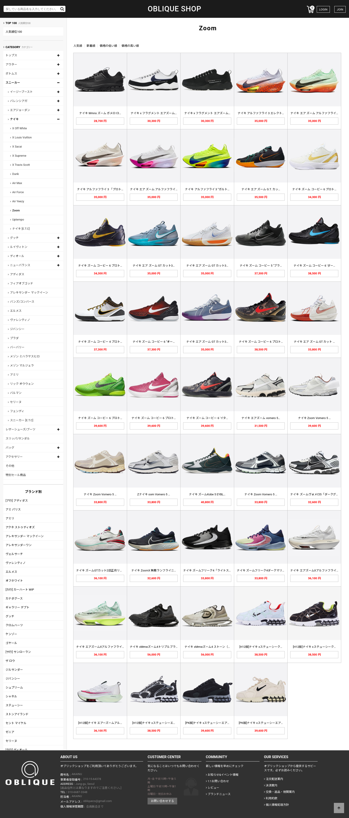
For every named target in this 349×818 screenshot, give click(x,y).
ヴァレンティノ (20, 320)
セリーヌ (16, 402)
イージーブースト (21, 91)
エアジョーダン (20, 110)
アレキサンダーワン (19, 545)
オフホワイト (14, 580)
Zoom (16, 210)
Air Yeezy (18, 201)
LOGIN (323, 9)
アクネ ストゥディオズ (20, 527)
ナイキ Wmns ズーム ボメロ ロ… (100, 113)
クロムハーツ (14, 625)
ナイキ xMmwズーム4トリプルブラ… (153, 646)
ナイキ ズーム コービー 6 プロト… (314, 189)
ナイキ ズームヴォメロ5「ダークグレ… (315, 494)
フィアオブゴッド (21, 283)
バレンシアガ (18, 101)
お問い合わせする (162, 801)
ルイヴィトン (18, 247)
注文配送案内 (273, 779)
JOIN (340, 9)
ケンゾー (11, 634)
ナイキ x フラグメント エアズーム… (154, 113)
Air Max (17, 183)
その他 (10, 466)
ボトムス (11, 73)
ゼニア (10, 732)
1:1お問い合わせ (217, 781)
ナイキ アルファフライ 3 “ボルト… (207, 189)
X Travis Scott (21, 164)
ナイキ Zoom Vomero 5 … (314, 418)
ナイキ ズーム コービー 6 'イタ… (207, 418)
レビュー (212, 787)
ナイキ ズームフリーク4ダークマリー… (262, 570)
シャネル (11, 696)
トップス (11, 55)
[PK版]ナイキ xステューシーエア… (207, 723)
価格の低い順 (108, 45)
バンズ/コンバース (22, 301)
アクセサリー (14, 456)
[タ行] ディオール (17, 749)
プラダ (14, 338)
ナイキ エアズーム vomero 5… (260, 418)
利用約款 (270, 798)
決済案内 (270, 785)
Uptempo (18, 219)
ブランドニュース (218, 794)
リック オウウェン (22, 383)
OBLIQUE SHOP (174, 9)
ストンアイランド (17, 714)
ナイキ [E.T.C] (21, 228)
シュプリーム (14, 687)
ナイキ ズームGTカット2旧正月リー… (100, 570)
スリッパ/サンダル (18, 438)
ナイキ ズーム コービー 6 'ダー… (314, 265)
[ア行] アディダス (17, 500)
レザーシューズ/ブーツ (20, 429)
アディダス (17, 274)
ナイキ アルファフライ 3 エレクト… (261, 113)
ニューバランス (20, 265)
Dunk (15, 174)
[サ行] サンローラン (18, 652)
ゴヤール (11, 643)
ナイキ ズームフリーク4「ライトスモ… (208, 570)
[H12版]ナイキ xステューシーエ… (153, 723)
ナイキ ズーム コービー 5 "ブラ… (261, 265)
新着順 (91, 45)
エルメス (16, 310)
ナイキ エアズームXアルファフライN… (315, 570)
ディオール (17, 256)
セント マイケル (16, 723)
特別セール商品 (16, 475)
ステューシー (14, 705)
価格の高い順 (130, 45)
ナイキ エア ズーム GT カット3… (153, 265)
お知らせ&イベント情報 (222, 774)
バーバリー (17, 347)
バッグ (10, 447)
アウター (11, 64)
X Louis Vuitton (22, 137)
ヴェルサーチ (14, 554)
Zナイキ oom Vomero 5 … (153, 494)
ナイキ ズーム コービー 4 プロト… (100, 341)
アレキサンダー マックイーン (29, 292)
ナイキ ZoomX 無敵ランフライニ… (153, 570)
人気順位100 (14, 31)
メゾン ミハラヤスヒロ (25, 356)
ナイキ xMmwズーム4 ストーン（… (207, 646)
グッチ (14, 237)
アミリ (14, 374)
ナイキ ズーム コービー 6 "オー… (154, 341)
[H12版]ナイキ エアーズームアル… (100, 723)
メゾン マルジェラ (22, 365)
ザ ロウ (10, 660)
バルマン (16, 393)
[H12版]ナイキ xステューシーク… (260, 646)
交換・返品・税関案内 (279, 792)
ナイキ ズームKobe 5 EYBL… (207, 494)
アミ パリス (13, 509)
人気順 (77, 45)
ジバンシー (17, 329)
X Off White (19, 128)
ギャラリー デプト (17, 607)
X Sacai (17, 146)
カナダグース (14, 598)
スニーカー (13, 82)
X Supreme (19, 155)
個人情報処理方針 (276, 804)
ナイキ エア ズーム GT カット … (314, 341)
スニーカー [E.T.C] (21, 420)
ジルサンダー (14, 669)
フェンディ (17, 411)
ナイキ (14, 119)
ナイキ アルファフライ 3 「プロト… (100, 189)
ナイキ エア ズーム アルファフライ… (314, 113)
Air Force (18, 192)
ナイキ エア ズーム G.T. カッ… (260, 189)
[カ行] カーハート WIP (20, 589)
